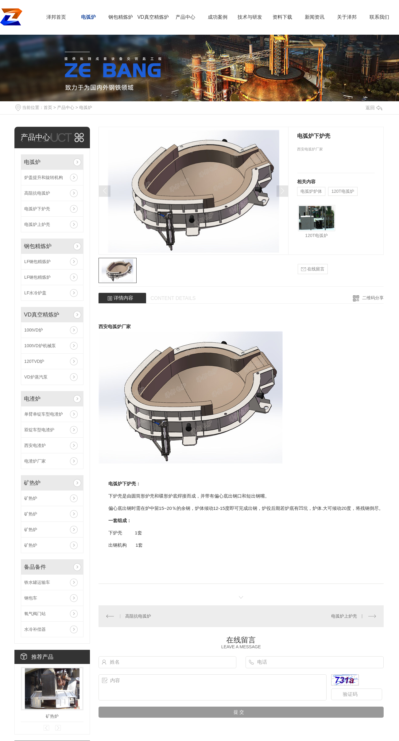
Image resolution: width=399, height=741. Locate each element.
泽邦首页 (56, 17)
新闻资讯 (314, 17)
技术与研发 (250, 17)
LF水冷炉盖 (35, 292)
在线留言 (312, 269)
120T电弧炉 (342, 191)
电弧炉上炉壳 (37, 224)
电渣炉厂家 (35, 461)
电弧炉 (88, 17)
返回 (374, 107)
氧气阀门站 (35, 613)
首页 (48, 107)
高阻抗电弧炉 (37, 193)
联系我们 (379, 17)
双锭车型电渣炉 (39, 429)
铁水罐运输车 (37, 582)
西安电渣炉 (35, 445)
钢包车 (30, 598)
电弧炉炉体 (311, 191)
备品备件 (35, 567)
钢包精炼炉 (120, 17)
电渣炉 (32, 399)
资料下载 (282, 17)
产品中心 (185, 17)
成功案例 (217, 17)
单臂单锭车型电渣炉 (43, 414)
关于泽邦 (347, 17)
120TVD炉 (34, 361)
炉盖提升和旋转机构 (43, 177)
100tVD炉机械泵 (40, 345)
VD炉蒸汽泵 (35, 376)
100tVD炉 (33, 330)
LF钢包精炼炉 (37, 261)
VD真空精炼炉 (153, 17)
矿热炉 (32, 483)
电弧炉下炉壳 (37, 208)
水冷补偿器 (35, 629)
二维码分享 (373, 297)
